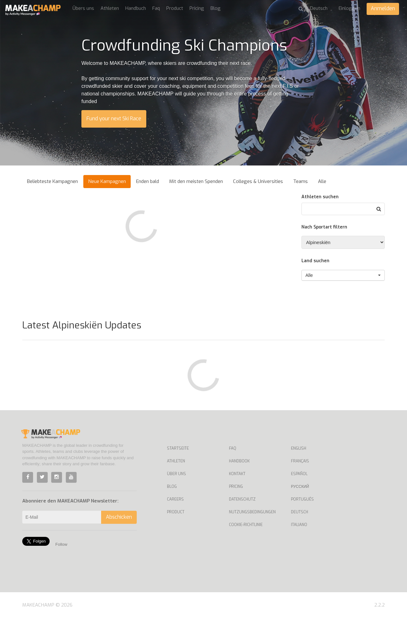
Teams (300, 181)
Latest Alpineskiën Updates (81, 325)
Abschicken (119, 517)
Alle (322, 181)
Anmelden (383, 8)
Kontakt (237, 473)
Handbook (239, 461)
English (298, 448)
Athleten (109, 8)
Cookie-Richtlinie (246, 524)
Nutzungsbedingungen (252, 512)
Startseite (178, 448)
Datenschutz (242, 499)
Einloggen (349, 8)
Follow (61, 544)
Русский (300, 486)
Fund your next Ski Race (113, 118)
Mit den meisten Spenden (196, 181)
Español (299, 473)
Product (174, 8)
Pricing (197, 8)
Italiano (299, 524)
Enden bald (147, 181)
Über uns (176, 473)
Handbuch (135, 8)
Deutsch (299, 512)
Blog (215, 8)
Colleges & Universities (258, 181)
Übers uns (83, 8)
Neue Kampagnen (107, 181)
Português (302, 499)
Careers (175, 499)
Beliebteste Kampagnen (52, 181)
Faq (156, 8)
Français (300, 461)
